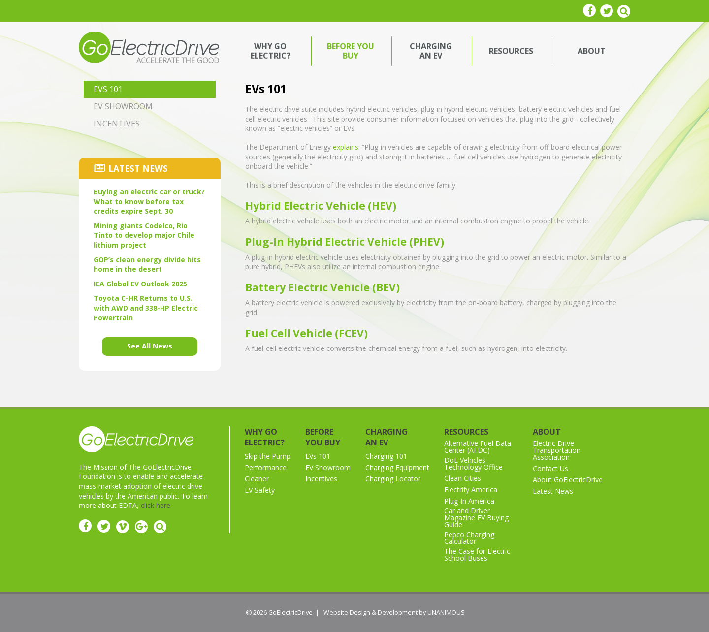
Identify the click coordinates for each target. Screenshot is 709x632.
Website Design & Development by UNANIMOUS (394, 612)
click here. (156, 505)
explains (345, 147)
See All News (149, 345)
